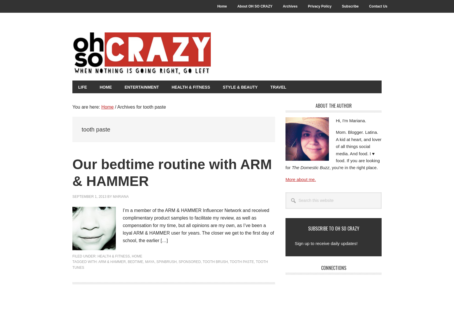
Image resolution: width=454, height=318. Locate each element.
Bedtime (135, 262)
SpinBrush (166, 262)
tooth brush (215, 262)
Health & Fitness (114, 256)
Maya (149, 262)
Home (137, 256)
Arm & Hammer (112, 262)
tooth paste (242, 262)
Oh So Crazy (173, 54)
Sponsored (190, 262)
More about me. (300, 179)
